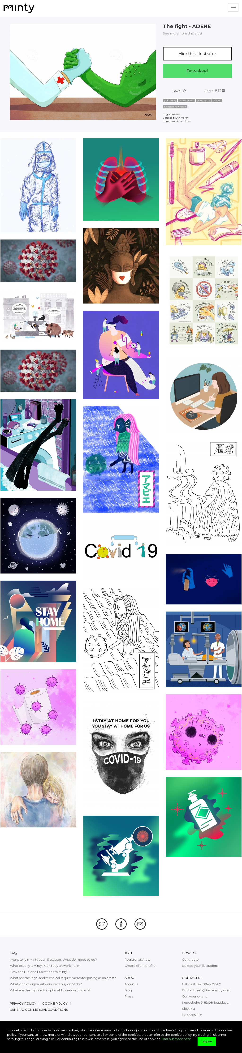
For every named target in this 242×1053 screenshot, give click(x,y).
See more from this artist (182, 33)
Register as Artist (137, 959)
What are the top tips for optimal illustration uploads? (50, 990)
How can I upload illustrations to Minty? (39, 972)
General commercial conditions (39, 1009)
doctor (217, 100)
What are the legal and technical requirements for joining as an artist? (63, 978)
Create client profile (140, 965)
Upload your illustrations (200, 965)
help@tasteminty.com (213, 990)
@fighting (170, 100)
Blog (128, 990)
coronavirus (203, 100)
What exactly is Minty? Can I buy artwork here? (45, 965)
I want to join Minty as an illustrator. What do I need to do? (53, 959)
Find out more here (176, 1039)
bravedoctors (186, 100)
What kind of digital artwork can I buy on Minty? (46, 984)
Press (129, 996)
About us (131, 984)
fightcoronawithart (175, 106)
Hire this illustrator (197, 53)
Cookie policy (55, 1003)
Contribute (190, 959)
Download (197, 70)
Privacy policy (23, 1003)
